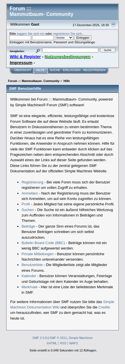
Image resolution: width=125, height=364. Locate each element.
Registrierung (32, 182)
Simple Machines (81, 338)
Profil (26, 204)
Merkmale (30, 287)
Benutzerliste (32, 265)
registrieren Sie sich (67, 33)
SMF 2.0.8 (39, 338)
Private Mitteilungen (38, 254)
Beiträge (28, 226)
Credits (104, 307)
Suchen (28, 210)
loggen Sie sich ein (31, 33)
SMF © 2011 (58, 338)
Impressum (21, 62)
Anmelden (30, 193)
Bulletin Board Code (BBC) (43, 243)
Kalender (29, 276)
